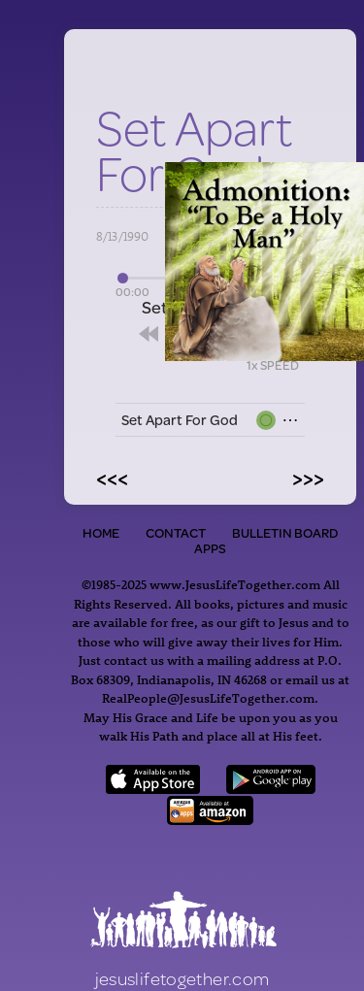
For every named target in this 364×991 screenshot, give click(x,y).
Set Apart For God (179, 420)
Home (101, 533)
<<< (112, 477)
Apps (210, 548)
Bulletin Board (285, 533)
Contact (176, 533)
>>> (308, 477)
